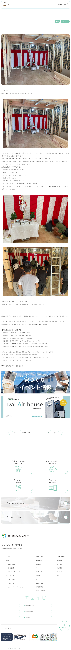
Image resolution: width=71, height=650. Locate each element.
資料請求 (59, 560)
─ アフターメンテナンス (13, 572)
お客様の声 (39, 572)
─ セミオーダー (10, 583)
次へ (55, 433)
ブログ (37, 579)
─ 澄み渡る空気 (10, 564)
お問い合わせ (61, 556)
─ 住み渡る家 (10, 568)
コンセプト (9, 556)
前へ (15, 433)
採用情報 (59, 568)
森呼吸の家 (39, 560)
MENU (62, 5)
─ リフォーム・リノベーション (15, 587)
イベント (38, 568)
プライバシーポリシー (6, 628)
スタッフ (59, 572)
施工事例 (38, 564)
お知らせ (38, 575)
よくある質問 (39, 583)
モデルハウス (39, 556)
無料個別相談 (39, 587)
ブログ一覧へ (35, 433)
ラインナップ (10, 575)
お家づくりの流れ (40, 591)
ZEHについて (61, 575)
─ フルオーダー (10, 579)
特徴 (7, 560)
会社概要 (59, 564)
